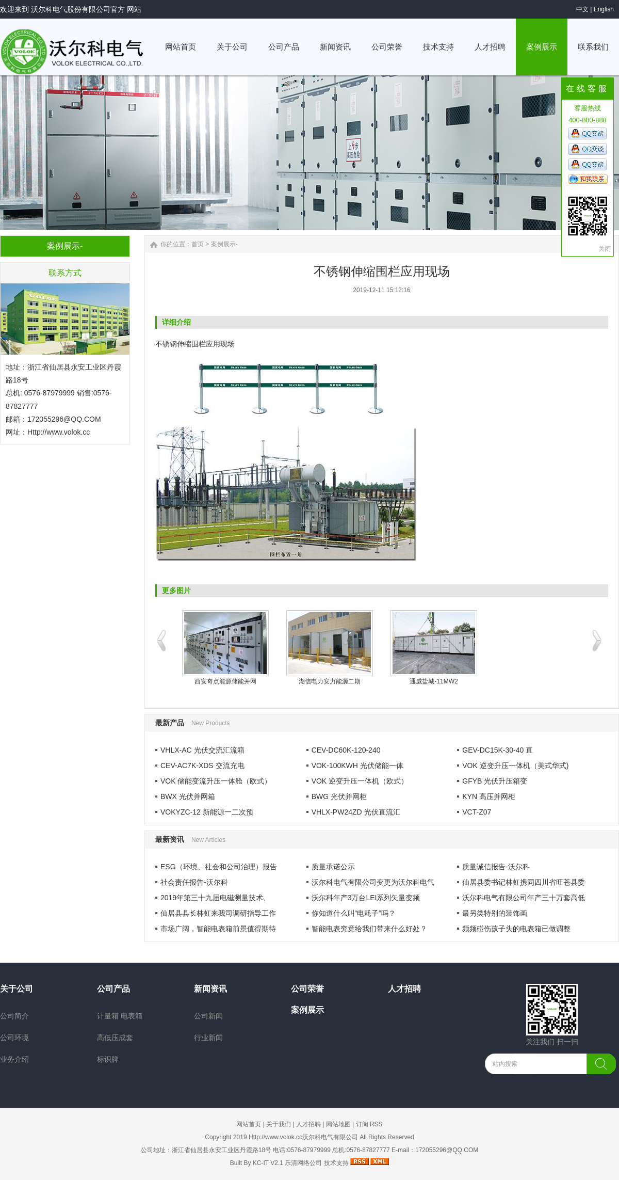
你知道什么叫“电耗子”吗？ (354, 913)
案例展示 (307, 1010)
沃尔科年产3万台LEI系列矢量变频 (366, 898)
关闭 (604, 248)
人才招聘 (404, 988)
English (604, 9)
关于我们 (278, 1124)
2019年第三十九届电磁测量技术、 (215, 898)
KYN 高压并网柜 (488, 796)
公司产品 (113, 988)
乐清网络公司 (303, 1163)
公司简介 (14, 1016)
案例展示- (224, 244)
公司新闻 (208, 1016)
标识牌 (108, 1059)
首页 (197, 244)
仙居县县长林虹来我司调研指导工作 (218, 913)
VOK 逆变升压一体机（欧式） (360, 781)
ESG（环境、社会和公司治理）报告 (218, 867)
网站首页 (248, 1124)
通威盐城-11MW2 (434, 681)
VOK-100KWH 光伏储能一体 (357, 765)
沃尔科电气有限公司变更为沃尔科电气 (373, 882)
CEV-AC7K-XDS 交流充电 (202, 765)
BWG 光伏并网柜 (339, 796)
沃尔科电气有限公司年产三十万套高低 (523, 898)
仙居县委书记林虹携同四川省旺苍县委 (523, 882)
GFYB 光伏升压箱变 (494, 781)
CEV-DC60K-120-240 (346, 750)
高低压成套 (115, 1037)
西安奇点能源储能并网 (225, 681)
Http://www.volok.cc (58, 432)
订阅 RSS (369, 1124)
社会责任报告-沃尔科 (194, 882)
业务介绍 (14, 1059)
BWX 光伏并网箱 (187, 796)
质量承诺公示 (333, 867)
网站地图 (338, 1124)
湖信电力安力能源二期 (330, 681)
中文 (582, 9)
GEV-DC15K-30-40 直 (497, 750)
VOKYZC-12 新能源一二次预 (206, 812)
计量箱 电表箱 (119, 1016)
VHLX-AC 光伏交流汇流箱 (202, 750)
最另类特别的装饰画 (494, 913)
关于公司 (16, 988)
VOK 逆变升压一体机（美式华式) (515, 765)
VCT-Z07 (476, 812)
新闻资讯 (210, 988)
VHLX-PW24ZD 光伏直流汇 (356, 812)
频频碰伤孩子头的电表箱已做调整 (516, 928)
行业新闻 (208, 1037)
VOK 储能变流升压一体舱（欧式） (215, 781)
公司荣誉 (307, 988)
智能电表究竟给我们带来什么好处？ (369, 928)
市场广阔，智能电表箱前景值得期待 (218, 928)
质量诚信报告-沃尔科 (496, 867)
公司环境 (14, 1037)
